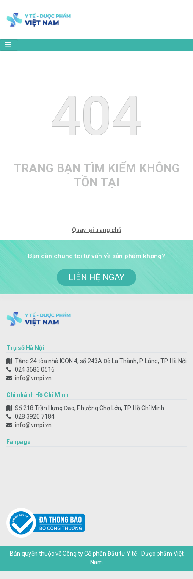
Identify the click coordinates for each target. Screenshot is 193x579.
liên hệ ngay (96, 277)
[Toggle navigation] (9, 45)
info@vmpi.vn (33, 378)
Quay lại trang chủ (96, 229)
